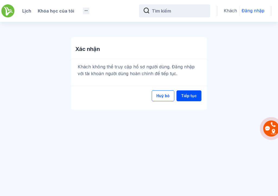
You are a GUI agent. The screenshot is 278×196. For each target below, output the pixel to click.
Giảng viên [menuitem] (33, 30)
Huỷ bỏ (163, 95)
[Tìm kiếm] (191, 10)
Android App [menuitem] (64, 30)
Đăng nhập (259, 11)
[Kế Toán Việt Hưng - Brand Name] (8, 11)
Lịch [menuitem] (26, 11)
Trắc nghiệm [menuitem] (94, 11)
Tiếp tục (189, 95)
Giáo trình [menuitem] (124, 11)
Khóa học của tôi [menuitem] (56, 11)
